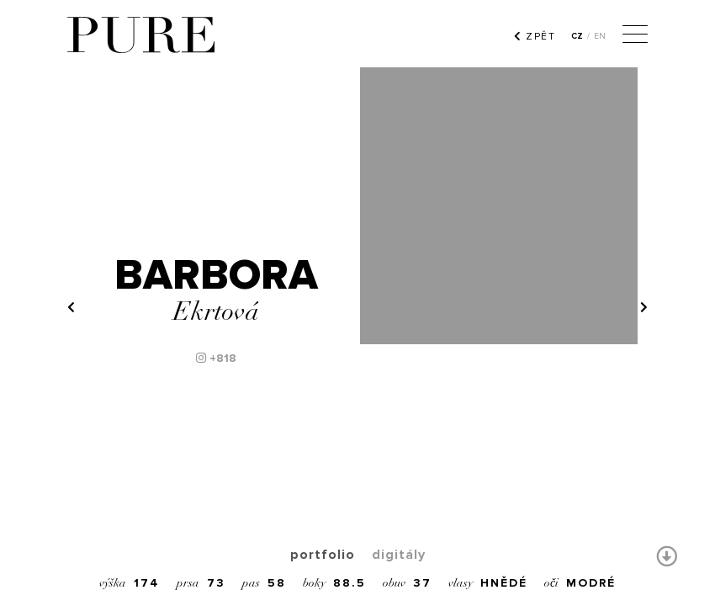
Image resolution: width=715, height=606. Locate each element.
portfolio (322, 554)
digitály (399, 554)
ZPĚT (534, 36)
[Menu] (635, 36)
